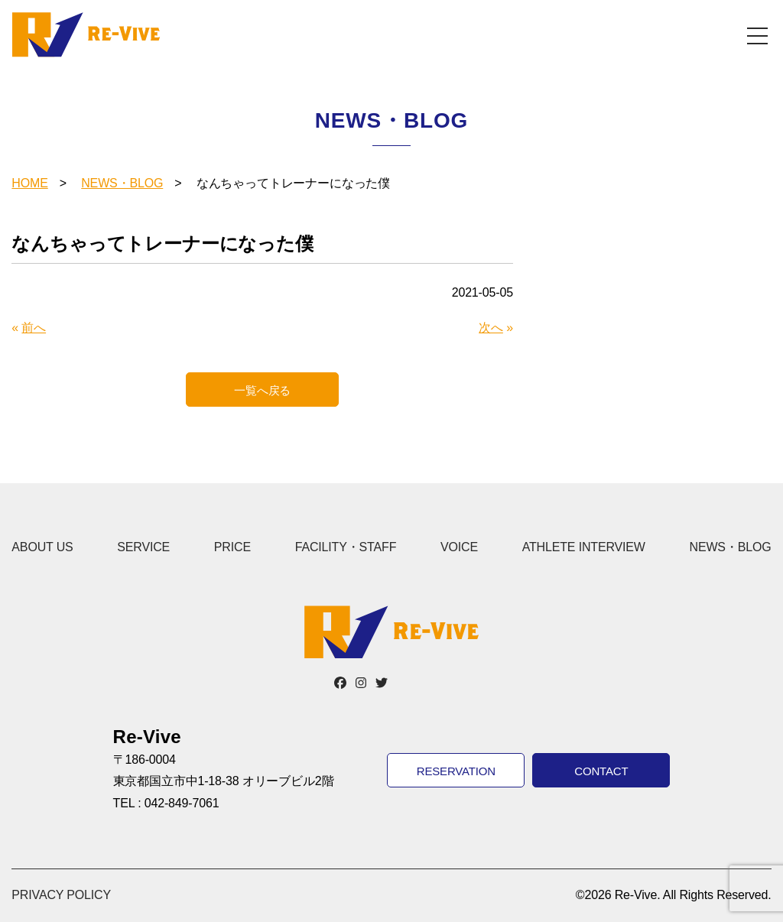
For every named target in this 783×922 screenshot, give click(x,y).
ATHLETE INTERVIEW (583, 547)
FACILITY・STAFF (346, 547)
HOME (29, 183)
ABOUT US (42, 547)
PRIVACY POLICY (61, 894)
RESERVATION (456, 771)
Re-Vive (86, 34)
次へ (491, 327)
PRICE (232, 547)
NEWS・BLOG (122, 183)
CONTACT (601, 771)
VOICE (459, 547)
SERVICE (143, 547)
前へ (33, 327)
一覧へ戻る (262, 390)
